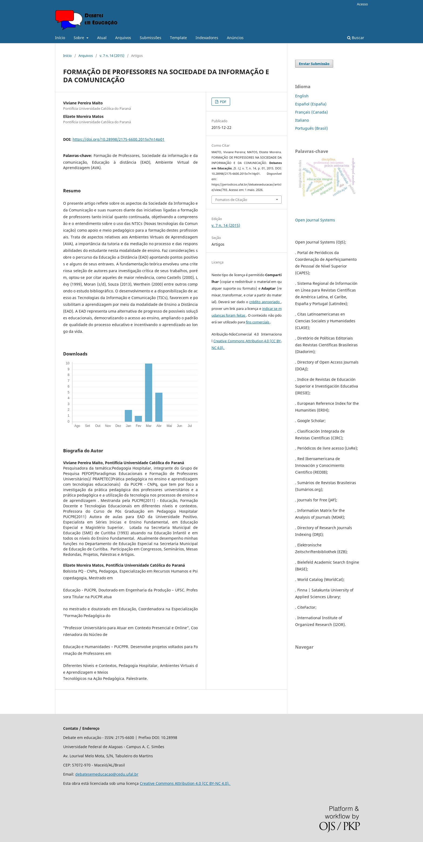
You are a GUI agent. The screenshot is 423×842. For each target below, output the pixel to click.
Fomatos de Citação (231, 199)
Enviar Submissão (314, 63)
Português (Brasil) (311, 128)
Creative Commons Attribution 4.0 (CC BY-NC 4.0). (185, 783)
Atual (102, 37)
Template (178, 37)
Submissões (150, 37)
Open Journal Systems (315, 220)
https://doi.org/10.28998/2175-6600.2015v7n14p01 (119, 139)
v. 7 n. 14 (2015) (112, 55)
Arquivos (123, 37)
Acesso (362, 4)
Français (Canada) (311, 112)
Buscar (355, 37)
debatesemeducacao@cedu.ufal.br (106, 774)
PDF (222, 101)
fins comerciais (258, 322)
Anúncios (235, 37)
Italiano (302, 120)
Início (60, 37)
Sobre (79, 37)
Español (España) (310, 104)
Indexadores (207, 37)
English (302, 95)
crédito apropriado (265, 301)
